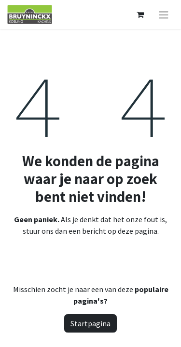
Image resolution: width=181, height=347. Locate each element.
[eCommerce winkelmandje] (140, 14)
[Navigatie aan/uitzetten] (163, 14)
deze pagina (137, 231)
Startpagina (90, 323)
